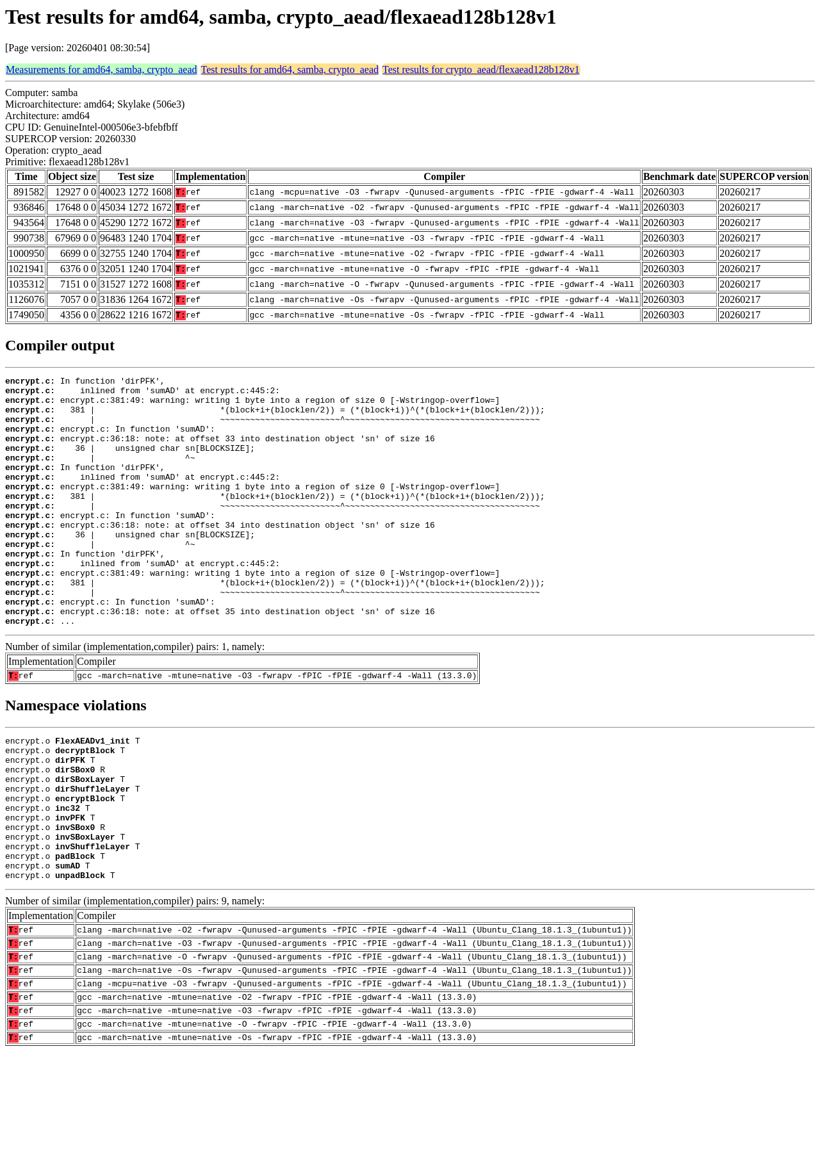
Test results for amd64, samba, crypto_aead (290, 69)
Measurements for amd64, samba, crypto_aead (101, 69)
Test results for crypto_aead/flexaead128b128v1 (481, 69)
